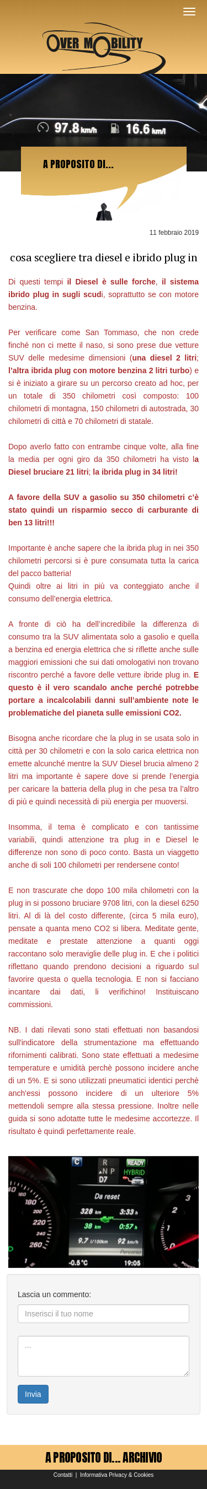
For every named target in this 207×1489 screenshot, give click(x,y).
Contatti (63, 1475)
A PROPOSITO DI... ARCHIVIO (103, 1457)
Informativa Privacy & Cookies (116, 1475)
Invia (33, 1394)
